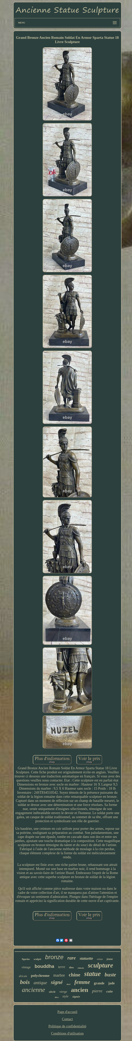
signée (76, 996)
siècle (52, 991)
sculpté (37, 959)
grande (99, 983)
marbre (59, 975)
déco (56, 997)
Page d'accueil (67, 1012)
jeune (110, 959)
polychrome (40, 976)
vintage (26, 967)
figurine (26, 959)
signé (57, 982)
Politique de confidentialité (67, 1026)
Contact (67, 1019)
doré (68, 984)
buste (110, 975)
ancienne (33, 989)
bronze (54, 957)
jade (111, 983)
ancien (79, 989)
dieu (71, 967)
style (66, 996)
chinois (81, 968)
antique (40, 982)
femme (82, 982)
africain (23, 976)
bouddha (44, 966)
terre (61, 967)
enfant (100, 959)
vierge (63, 991)
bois (25, 982)
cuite (109, 991)
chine (74, 975)
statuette (86, 958)
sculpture (100, 965)
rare (71, 958)
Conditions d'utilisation (67, 1033)
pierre (97, 990)
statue (92, 974)
